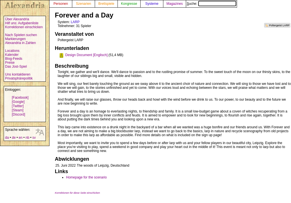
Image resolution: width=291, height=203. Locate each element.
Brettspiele (106, 4)
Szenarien (83, 4)
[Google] (18, 102)
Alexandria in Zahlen (20, 43)
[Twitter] (18, 106)
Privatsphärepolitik (19, 78)
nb (27, 138)
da (7, 138)
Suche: (211, 4)
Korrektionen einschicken (24, 27)
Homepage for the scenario (86, 177)
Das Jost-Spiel (16, 67)
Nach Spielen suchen (21, 35)
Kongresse (129, 4)
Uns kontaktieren (17, 74)
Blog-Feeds (13, 59)
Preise (10, 63)
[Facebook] (20, 98)
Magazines (174, 4)
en (20, 138)
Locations (12, 51)
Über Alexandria (17, 19)
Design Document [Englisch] (86, 55)
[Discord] (18, 114)
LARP (75, 22)
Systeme (152, 4)
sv (34, 138)
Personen (60, 4)
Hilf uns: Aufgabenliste (22, 23)
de (13, 138)
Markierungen (15, 39)
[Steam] (17, 110)
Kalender (12, 55)
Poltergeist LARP (279, 25)
